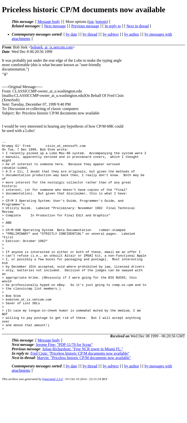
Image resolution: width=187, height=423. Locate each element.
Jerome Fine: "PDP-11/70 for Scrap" (64, 383)
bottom (100, 22)
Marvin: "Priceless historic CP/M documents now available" (84, 396)
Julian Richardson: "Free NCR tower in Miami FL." (82, 387)
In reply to (113, 26)
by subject (111, 34)
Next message (55, 26)
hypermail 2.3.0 (52, 417)
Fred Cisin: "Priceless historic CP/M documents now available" (79, 391)
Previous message (85, 26)
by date (71, 34)
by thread (90, 34)
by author (131, 34)
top (91, 22)
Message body (48, 22)
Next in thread (137, 26)
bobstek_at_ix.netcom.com (52, 47)
